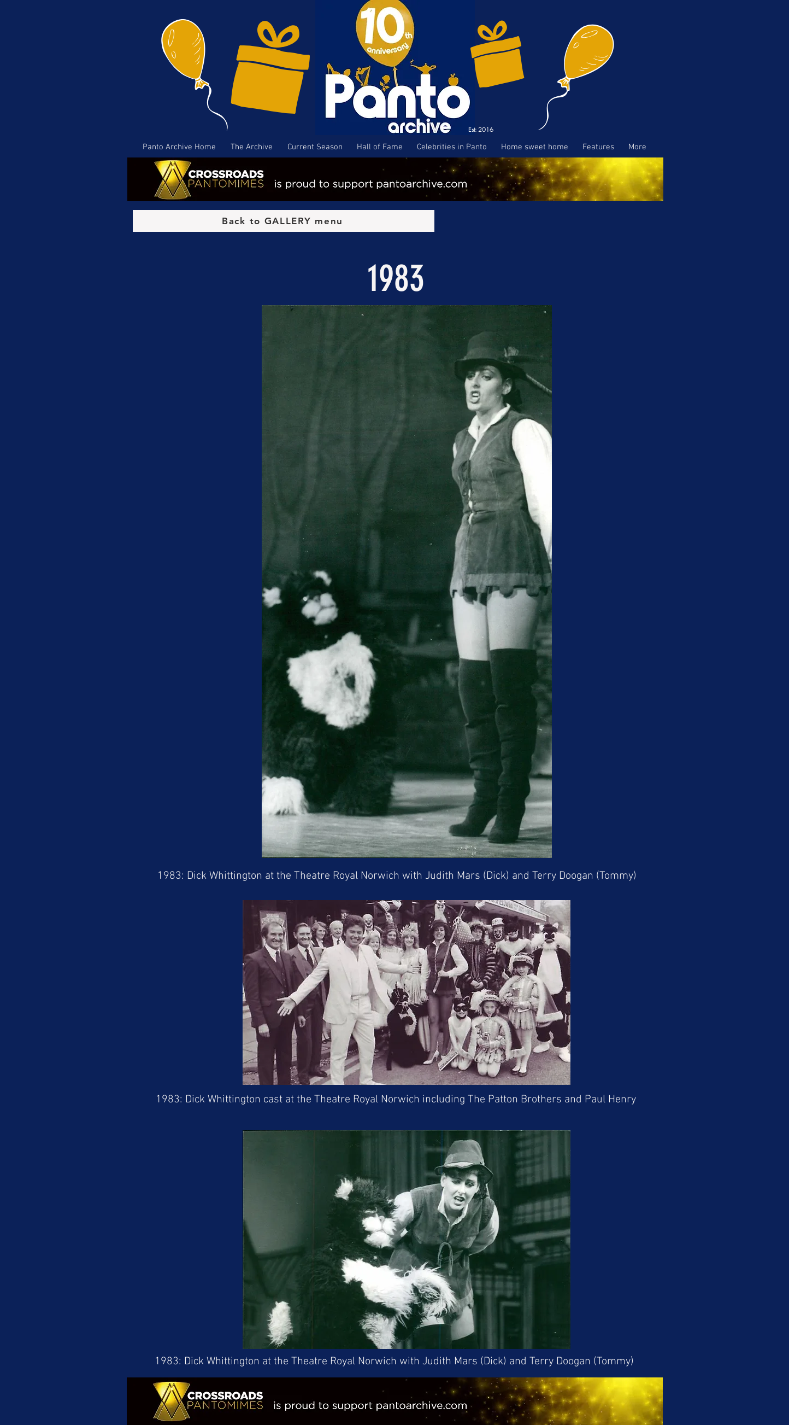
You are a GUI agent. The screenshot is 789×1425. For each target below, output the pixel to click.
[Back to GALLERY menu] (283, 221)
